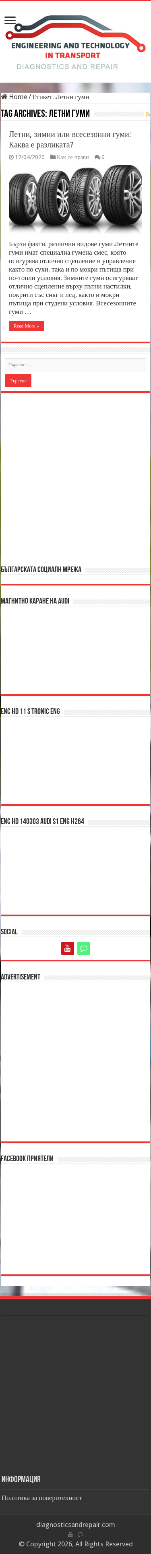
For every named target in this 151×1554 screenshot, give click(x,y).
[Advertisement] (75, 478)
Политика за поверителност (42, 1498)
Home (14, 97)
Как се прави (73, 157)
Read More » (26, 326)
